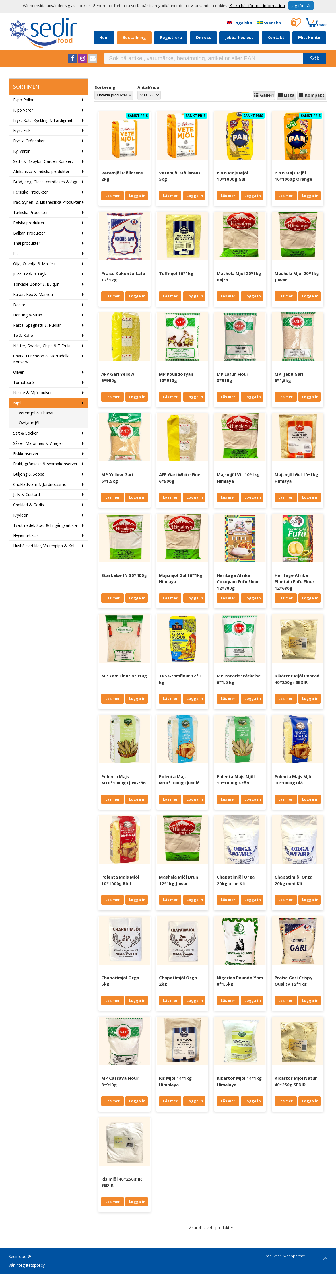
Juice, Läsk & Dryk (29, 274)
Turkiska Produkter (30, 212)
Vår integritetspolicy (27, 1265)
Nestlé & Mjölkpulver (32, 392)
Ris (15, 253)
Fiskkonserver (25, 453)
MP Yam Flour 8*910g (124, 675)
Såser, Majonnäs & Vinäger (38, 443)
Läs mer (112, 195)
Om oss (203, 37)
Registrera (171, 37)
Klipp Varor (23, 110)
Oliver (18, 372)
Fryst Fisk (21, 130)
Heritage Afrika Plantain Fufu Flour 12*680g (294, 581)
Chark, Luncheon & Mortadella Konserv (41, 359)
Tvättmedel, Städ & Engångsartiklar (45, 525)
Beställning (134, 37)
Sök (314, 58)
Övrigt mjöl (29, 422)
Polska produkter (28, 222)
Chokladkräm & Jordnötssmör (40, 484)
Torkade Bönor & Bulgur (36, 284)
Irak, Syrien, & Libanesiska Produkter (47, 202)
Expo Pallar (23, 99)
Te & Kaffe (23, 335)
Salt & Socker (25, 433)
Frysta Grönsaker (29, 140)
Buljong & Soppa (28, 474)
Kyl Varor (21, 151)
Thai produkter (26, 243)
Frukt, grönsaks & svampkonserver (45, 463)
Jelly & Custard (26, 494)
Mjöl (17, 403)
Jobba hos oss (239, 37)
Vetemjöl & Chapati (37, 413)
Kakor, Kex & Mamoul (33, 294)
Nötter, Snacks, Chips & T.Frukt (42, 345)
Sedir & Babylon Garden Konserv (43, 161)
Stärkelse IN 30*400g (124, 575)
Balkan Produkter (29, 233)
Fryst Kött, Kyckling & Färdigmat (43, 120)
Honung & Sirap (27, 315)
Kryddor (20, 515)
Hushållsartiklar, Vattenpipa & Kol (43, 545)
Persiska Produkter (30, 192)
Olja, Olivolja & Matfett (34, 263)
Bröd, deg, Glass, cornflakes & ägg (45, 181)
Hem (104, 37)
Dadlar (19, 304)
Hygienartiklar (25, 535)
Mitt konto (309, 37)
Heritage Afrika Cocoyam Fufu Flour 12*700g (238, 581)
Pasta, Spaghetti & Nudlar (37, 325)
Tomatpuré (23, 382)
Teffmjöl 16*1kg (176, 273)
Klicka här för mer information (257, 5)
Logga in (137, 195)
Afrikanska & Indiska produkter (41, 171)
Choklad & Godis (28, 504)
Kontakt (275, 37)
